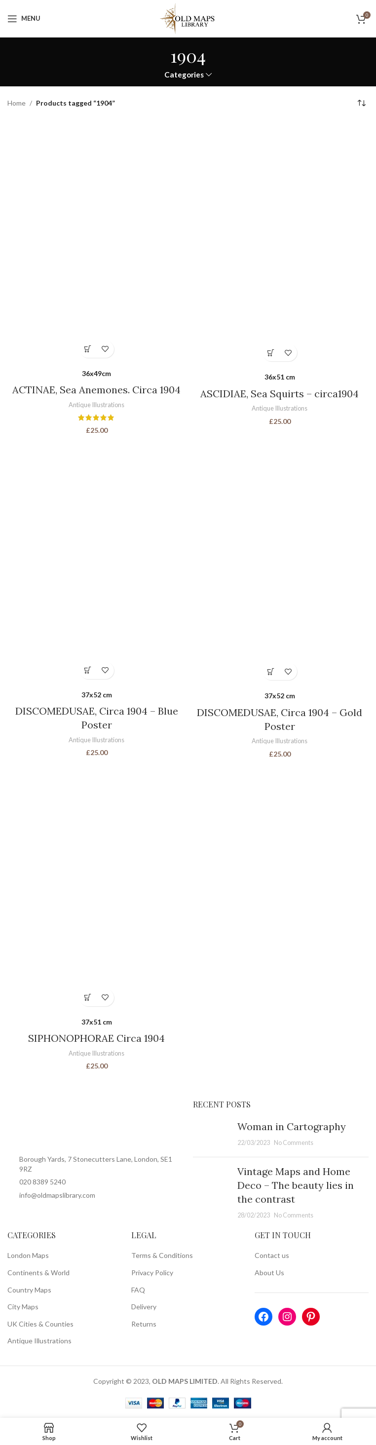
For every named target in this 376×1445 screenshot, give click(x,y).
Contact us (272, 1255)
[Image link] (95, 1123)
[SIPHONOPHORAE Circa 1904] (96, 886)
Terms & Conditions (162, 1255)
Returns (143, 1323)
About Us (269, 1272)
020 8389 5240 (42, 1181)
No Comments (293, 1142)
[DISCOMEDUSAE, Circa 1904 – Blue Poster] (96, 561)
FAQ (138, 1289)
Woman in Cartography (291, 1126)
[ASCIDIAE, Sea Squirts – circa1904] (279, 244)
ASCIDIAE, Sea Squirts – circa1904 (279, 393)
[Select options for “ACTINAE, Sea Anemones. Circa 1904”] (88, 349)
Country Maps (29, 1289)
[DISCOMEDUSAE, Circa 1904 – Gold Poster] (279, 562)
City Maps (22, 1306)
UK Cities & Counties (40, 1323)
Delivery (143, 1306)
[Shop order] (361, 103)
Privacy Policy (152, 1272)
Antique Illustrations (97, 405)
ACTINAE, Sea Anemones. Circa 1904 (96, 389)
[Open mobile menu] (23, 19)
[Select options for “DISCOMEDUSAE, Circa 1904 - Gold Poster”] (271, 671)
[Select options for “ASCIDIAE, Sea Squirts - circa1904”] (271, 352)
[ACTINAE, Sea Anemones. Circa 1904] (96, 242)
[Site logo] (188, 17)
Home (16, 103)
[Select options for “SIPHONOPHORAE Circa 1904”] (88, 997)
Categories (184, 74)
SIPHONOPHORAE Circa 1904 (96, 1038)
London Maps (28, 1255)
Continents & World (38, 1272)
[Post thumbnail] (211, 1134)
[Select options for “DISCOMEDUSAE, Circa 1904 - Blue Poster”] (88, 670)
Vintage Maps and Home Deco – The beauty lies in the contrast (295, 1185)
